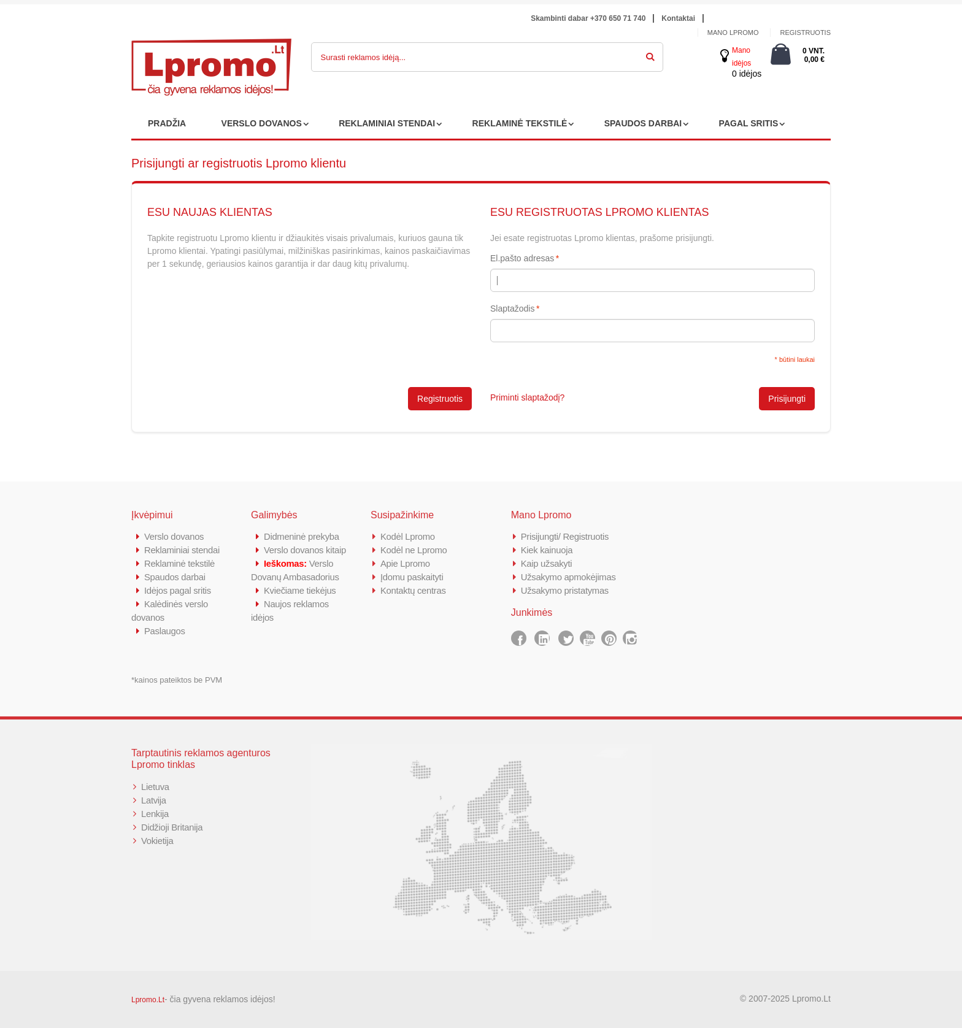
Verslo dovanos (174, 536)
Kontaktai (678, 18)
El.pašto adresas (522, 258)
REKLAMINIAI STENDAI (387, 123)
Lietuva (155, 786)
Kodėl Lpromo (408, 536)
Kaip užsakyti (546, 563)
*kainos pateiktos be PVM (176, 680)
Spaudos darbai (175, 577)
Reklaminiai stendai (182, 550)
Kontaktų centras (413, 590)
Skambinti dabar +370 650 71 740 (588, 18)
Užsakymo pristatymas (565, 590)
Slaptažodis (512, 308)
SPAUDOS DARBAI (643, 123)
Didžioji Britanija (172, 827)
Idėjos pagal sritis (178, 590)
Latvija (153, 800)
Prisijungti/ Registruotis (565, 536)
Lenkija (155, 813)
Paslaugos (164, 631)
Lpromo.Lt (147, 999)
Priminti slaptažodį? (527, 397)
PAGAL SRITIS (749, 123)
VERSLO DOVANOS (261, 123)
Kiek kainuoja (547, 550)
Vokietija (157, 840)
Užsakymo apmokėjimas (569, 577)
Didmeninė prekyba (302, 536)
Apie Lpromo (405, 563)
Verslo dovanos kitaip (305, 550)
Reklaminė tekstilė (179, 563)
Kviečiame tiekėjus (300, 590)
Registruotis (805, 32)
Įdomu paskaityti (412, 577)
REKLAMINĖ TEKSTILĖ (520, 123)
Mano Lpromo (733, 32)
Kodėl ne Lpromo (414, 550)
